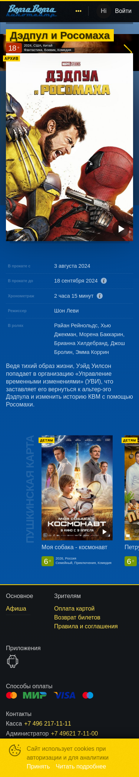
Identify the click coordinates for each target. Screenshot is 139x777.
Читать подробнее (81, 766)
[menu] (74, 11)
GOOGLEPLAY (12, 661)
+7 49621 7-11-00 (74, 733)
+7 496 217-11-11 (47, 723)
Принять (38, 766)
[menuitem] (78, 11)
